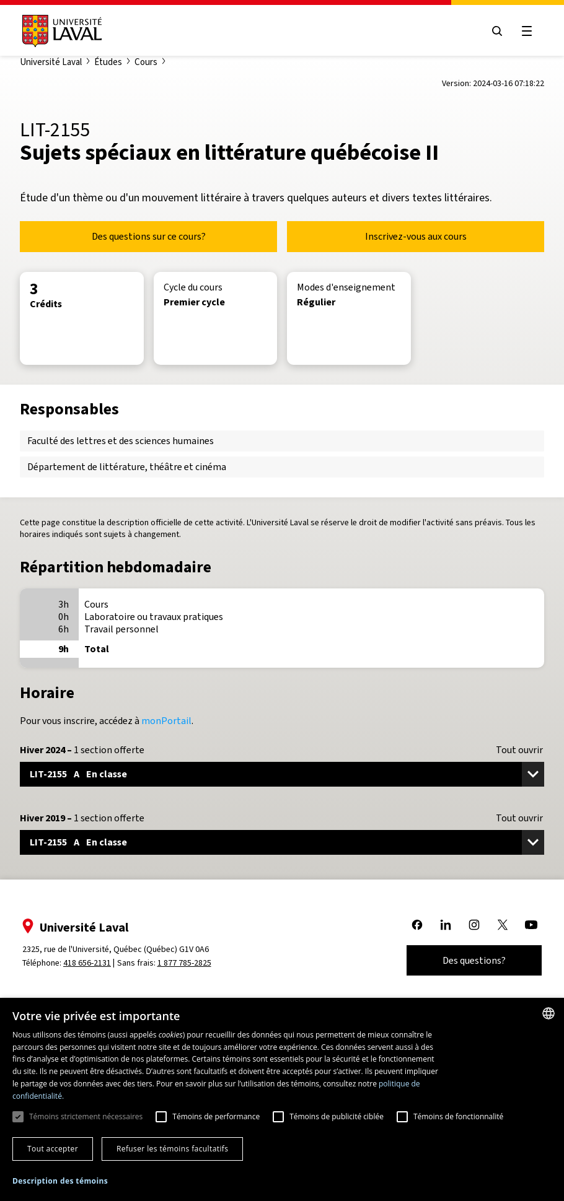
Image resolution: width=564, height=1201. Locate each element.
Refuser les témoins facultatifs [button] (172, 1148)
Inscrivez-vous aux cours (416, 236)
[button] (60, 1181)
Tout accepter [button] (52, 1148)
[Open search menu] (497, 31)
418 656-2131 (87, 963)
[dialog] (282, 1099)
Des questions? (474, 960)
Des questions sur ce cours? (149, 236)
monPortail (166, 720)
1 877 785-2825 (184, 963)
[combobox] (548, 1013)
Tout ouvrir (519, 750)
